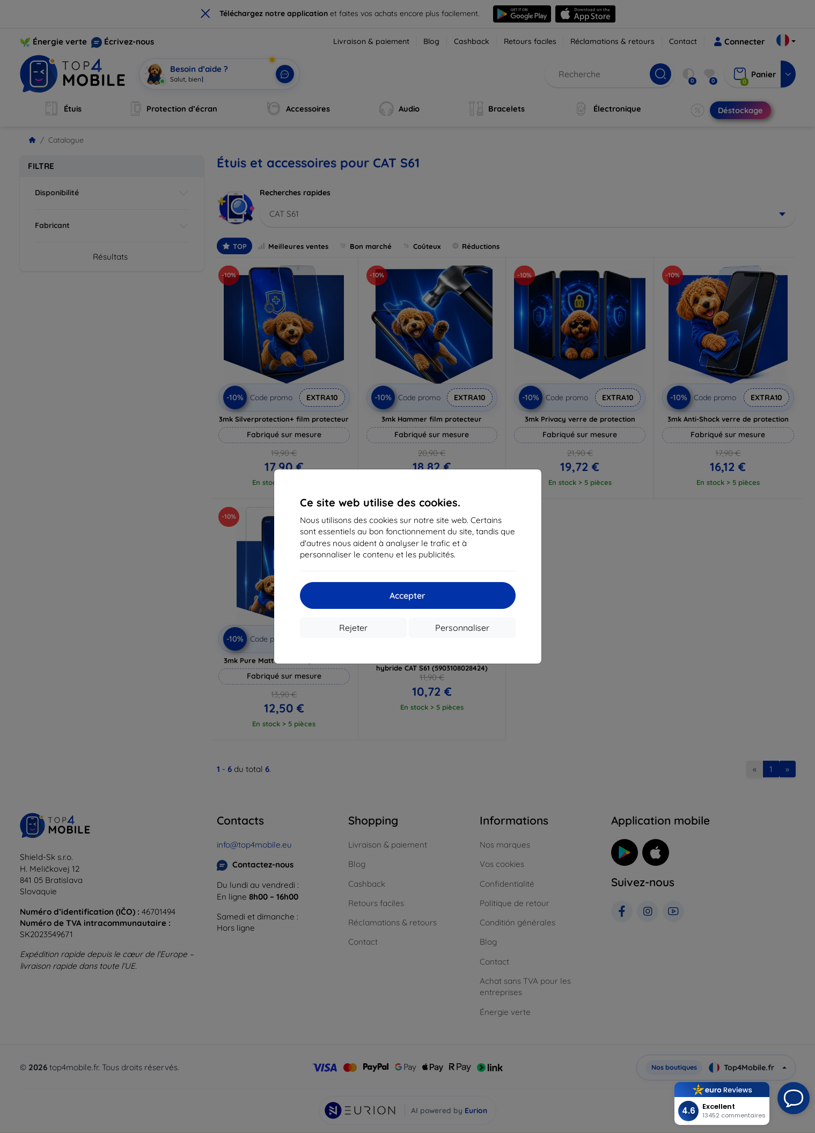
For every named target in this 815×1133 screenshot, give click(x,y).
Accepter (407, 595)
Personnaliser (462, 627)
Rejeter (353, 627)
